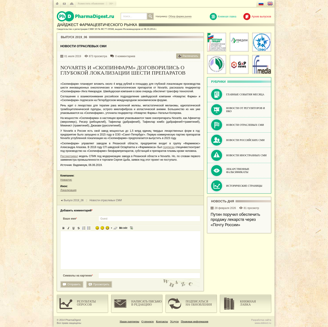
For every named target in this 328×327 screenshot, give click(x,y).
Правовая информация (194, 321)
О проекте (147, 321)
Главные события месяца (245, 94)
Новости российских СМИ (245, 140)
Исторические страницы (244, 185)
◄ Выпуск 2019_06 (72, 200)
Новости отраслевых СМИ (106, 200)
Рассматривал (69, 156)
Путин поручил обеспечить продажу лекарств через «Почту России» (235, 219)
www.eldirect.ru (263, 323)
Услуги (174, 321)
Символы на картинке (78, 275)
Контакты (162, 321)
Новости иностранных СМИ (246, 155)
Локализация (68, 190)
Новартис (66, 179)
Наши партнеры (129, 321)
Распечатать (190, 56)
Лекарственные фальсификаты (237, 170)
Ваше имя (70, 218)
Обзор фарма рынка (179, 16)
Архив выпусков (257, 16)
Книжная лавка (223, 16)
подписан (169, 147)
